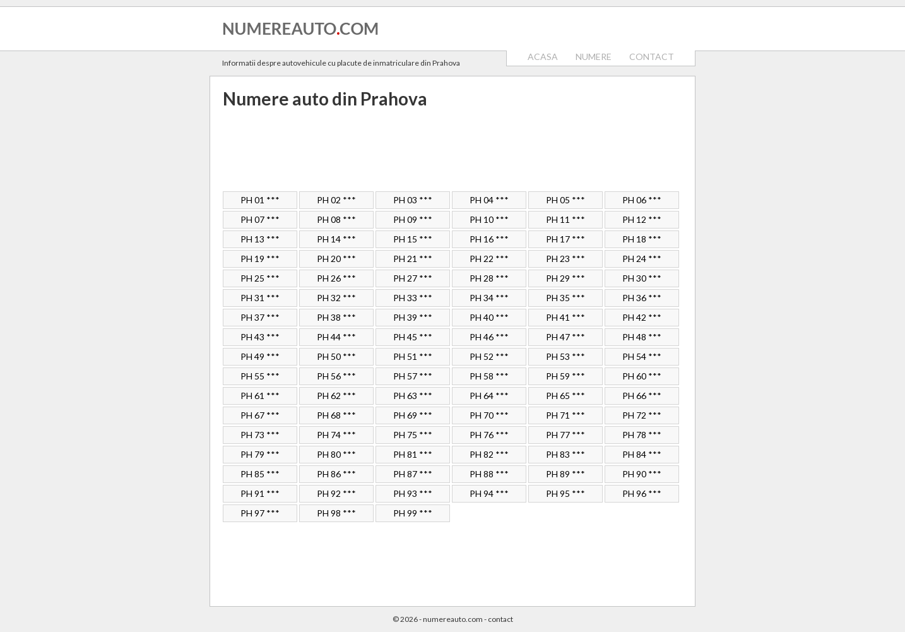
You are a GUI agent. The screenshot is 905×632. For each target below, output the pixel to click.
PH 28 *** (489, 278)
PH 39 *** (412, 317)
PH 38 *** (336, 317)
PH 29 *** (565, 278)
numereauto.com (453, 619)
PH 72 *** (641, 415)
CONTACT (651, 56)
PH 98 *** (336, 513)
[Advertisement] (452, 150)
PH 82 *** (489, 454)
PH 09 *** (412, 219)
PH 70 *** (489, 415)
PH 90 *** (641, 473)
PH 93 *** (412, 493)
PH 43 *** (260, 336)
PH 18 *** (641, 239)
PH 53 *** (565, 356)
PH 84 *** (641, 454)
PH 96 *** (641, 493)
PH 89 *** (565, 473)
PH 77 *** (565, 434)
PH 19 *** (260, 258)
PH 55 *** (260, 376)
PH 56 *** (336, 376)
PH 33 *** (412, 297)
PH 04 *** (489, 199)
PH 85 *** (260, 473)
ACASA (543, 56)
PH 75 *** (412, 434)
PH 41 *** (565, 317)
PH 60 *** (641, 376)
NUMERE (594, 56)
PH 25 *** (260, 278)
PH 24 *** (641, 258)
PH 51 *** (412, 356)
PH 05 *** (565, 199)
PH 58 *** (489, 376)
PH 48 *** (641, 336)
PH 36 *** (641, 297)
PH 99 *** (412, 513)
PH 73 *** (260, 434)
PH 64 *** (489, 395)
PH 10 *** (489, 219)
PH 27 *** (412, 278)
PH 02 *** (336, 199)
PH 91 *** (260, 493)
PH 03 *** (412, 199)
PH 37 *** (260, 317)
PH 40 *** (489, 317)
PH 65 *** (565, 395)
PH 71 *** (565, 415)
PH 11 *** (565, 219)
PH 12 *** (641, 219)
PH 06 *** (641, 199)
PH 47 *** (565, 336)
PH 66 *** (641, 395)
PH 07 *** (260, 219)
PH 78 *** (641, 434)
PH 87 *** (412, 473)
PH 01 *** (260, 199)
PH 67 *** (260, 415)
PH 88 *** (489, 473)
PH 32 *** (336, 297)
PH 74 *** (336, 434)
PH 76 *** (489, 434)
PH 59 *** (565, 376)
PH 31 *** (260, 297)
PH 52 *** (489, 356)
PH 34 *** (489, 297)
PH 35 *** (565, 297)
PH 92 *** (336, 493)
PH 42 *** (641, 317)
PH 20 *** (336, 258)
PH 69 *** (412, 415)
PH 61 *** (260, 395)
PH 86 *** (336, 473)
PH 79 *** (260, 454)
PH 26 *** (336, 278)
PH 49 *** (260, 356)
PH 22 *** (489, 258)
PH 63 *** (412, 395)
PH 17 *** (565, 239)
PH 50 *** (336, 356)
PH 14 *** (336, 239)
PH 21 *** (412, 258)
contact (500, 619)
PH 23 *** (565, 258)
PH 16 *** (489, 239)
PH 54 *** (641, 356)
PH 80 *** (336, 454)
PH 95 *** (565, 493)
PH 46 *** (489, 336)
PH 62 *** (336, 395)
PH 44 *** (336, 336)
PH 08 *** (336, 219)
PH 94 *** (489, 493)
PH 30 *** (641, 278)
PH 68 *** (336, 415)
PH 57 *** (412, 376)
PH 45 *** (412, 336)
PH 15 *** (412, 239)
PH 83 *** (565, 454)
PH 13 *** (260, 239)
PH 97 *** (260, 513)
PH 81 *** (412, 454)
